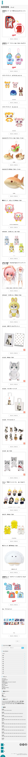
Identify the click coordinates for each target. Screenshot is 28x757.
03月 (4, 719)
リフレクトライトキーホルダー (7, 701)
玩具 (20, 703)
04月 (2, 719)
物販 (2, 695)
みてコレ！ (3, 686)
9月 (22, 713)
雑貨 (22, 701)
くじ (2, 694)
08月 (14, 719)
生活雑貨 (18, 703)
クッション (3, 703)
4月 (10, 710)
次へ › (18, 641)
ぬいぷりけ (3, 684)
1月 (2, 710)
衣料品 (23, 703)
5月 (9, 710)
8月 (20, 713)
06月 (8, 719)
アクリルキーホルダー (9, 703)
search (24, 1)
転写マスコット (14, 701)
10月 (2, 713)
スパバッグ (13, 702)
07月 (11, 719)
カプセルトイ (4, 696)
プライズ (3, 693)
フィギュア (3, 702)
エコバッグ (17, 702)
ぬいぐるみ (14, 703)
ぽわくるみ (3, 688)
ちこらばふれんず (4, 679)
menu (26, 1)
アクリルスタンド (8, 702)
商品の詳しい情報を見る (14, 71)
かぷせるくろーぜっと (5, 687)
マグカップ (21, 702)
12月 (6, 713)
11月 (4, 713)
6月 (17, 713)
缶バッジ (18, 701)
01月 (8, 713)
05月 (6, 719)
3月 (7, 710)
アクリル (3, 704)
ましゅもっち (4, 678)
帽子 (21, 701)
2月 (4, 710)
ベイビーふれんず (4, 683)
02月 (2, 720)
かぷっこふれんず (4, 685)
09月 (16, 719)
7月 (18, 713)
